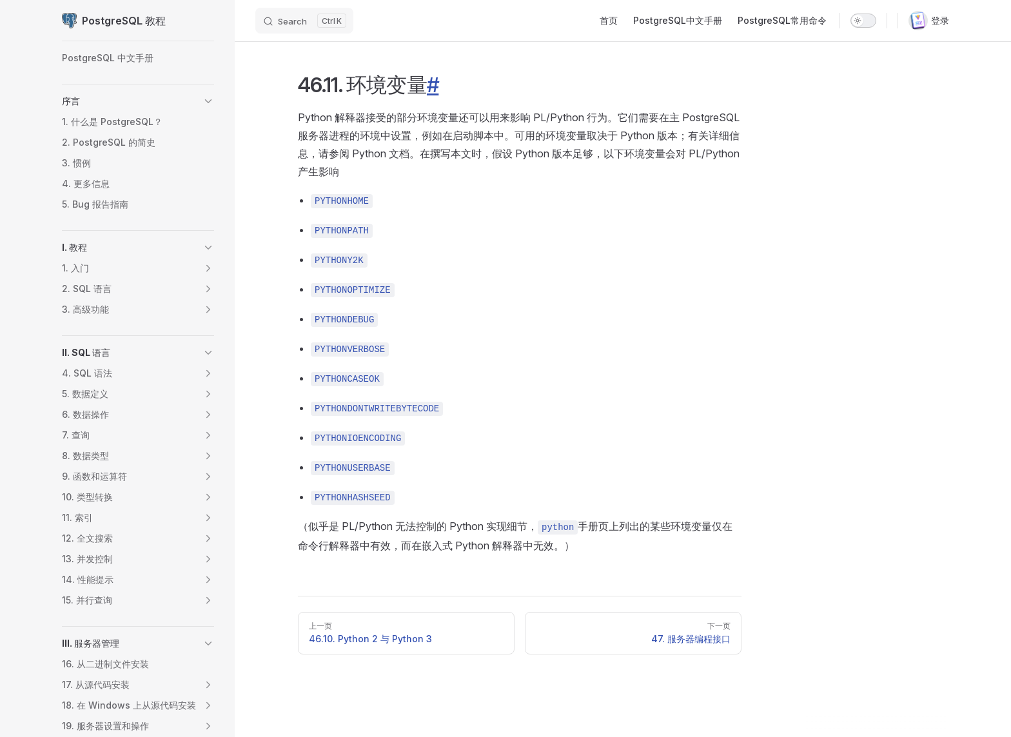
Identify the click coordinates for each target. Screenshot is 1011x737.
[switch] (863, 21)
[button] (208, 101)
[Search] (304, 21)
